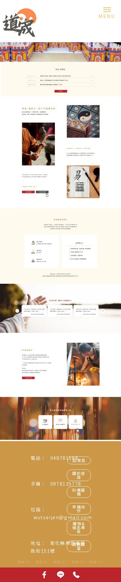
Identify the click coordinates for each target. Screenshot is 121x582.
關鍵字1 (24, 562)
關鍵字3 (60, 562)
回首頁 (79, 460)
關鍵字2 (42, 562)
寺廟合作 (79, 508)
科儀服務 (79, 492)
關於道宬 (79, 475)
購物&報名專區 (79, 527)
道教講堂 (79, 546)
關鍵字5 (96, 562)
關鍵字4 (79, 562)
